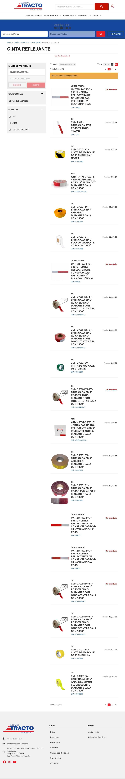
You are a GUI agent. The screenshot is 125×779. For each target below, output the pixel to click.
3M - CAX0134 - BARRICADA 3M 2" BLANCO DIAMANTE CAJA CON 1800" (82, 241)
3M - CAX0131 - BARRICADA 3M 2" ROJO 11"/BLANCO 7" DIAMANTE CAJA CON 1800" (83, 491)
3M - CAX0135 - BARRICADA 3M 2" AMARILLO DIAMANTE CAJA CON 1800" (81, 461)
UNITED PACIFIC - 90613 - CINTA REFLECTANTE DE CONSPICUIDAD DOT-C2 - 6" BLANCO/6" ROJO (83, 558)
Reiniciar (116, 34)
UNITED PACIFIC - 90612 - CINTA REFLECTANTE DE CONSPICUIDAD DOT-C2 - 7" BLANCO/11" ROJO (83, 525)
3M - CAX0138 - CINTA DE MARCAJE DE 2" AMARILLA (83, 652)
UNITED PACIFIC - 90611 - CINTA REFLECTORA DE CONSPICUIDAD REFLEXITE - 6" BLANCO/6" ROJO (81, 96)
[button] (82, 6)
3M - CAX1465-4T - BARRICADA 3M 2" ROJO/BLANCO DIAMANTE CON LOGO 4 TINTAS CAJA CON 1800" (83, 396)
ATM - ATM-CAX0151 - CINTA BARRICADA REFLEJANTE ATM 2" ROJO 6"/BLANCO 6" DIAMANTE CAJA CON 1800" (83, 429)
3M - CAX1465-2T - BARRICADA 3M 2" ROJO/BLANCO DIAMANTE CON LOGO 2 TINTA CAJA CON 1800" (83, 337)
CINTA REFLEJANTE (18, 101)
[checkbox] (10, 117)
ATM (15, 123)
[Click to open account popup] (112, 6)
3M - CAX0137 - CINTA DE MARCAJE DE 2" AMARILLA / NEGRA (83, 154)
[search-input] (75, 6)
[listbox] (24, 34)
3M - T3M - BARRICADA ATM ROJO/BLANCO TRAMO (81, 127)
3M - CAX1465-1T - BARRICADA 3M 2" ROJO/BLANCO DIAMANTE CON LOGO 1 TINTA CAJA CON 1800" (83, 304)
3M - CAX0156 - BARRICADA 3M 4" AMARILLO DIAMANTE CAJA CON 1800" (81, 212)
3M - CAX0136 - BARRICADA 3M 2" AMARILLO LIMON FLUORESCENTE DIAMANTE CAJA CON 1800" (81, 683)
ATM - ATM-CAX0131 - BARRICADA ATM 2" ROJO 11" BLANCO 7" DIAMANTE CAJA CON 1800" (83, 182)
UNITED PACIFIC (21, 129)
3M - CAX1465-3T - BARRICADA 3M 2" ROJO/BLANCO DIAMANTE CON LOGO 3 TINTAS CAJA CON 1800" (83, 624)
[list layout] (116, 64)
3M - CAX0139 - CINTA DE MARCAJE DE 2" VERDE (83, 365)
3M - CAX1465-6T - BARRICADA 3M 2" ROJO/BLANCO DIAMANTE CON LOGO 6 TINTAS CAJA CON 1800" (83, 591)
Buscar (36, 85)
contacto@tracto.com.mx (18, 744)
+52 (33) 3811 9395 (14, 739)
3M (14, 116)
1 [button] (109, 69)
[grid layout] (112, 64)
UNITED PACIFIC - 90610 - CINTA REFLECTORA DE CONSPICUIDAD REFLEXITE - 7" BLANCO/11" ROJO (82, 271)
